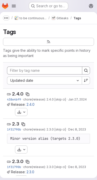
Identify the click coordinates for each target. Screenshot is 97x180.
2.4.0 (18, 94)
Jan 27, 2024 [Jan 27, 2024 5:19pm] (77, 99)
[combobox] (44, 80)
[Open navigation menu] (14, 6)
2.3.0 (18, 161)
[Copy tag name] (27, 94)
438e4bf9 (14, 99)
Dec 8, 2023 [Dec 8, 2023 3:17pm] (77, 129)
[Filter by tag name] (44, 70)
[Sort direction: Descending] (86, 80)
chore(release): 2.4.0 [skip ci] (44, 99)
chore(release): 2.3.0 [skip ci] (44, 129)
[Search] (86, 70)
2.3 (15, 124)
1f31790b (14, 129)
